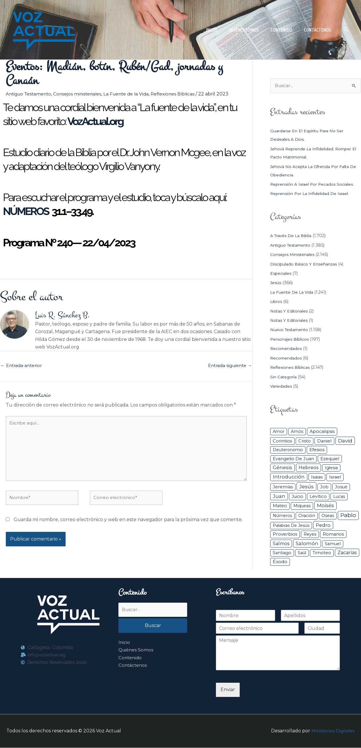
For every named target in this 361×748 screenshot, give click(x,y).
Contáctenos (133, 666)
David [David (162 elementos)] (345, 441)
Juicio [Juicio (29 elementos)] (297, 496)
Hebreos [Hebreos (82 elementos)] (308, 468)
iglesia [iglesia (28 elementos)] (331, 468)
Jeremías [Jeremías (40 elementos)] (283, 487)
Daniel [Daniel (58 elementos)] (324, 441)
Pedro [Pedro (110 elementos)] (323, 525)
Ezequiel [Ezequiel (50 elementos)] (329, 459)
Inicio (124, 643)
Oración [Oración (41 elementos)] (306, 516)
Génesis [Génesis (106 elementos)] (282, 468)
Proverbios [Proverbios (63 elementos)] (285, 534)
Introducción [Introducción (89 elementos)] (289, 477)
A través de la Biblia (292, 236)
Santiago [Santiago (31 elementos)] (282, 553)
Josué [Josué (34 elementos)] (341, 487)
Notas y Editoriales (289, 311)
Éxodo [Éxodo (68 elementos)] (280, 562)
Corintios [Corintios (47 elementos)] (282, 441)
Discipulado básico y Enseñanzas (305, 264)
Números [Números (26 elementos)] (282, 516)
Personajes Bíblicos (290, 339)
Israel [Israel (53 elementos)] (335, 477)
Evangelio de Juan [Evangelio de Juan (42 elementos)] (293, 459)
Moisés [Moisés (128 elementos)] (325, 506)
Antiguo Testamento (30, 94)
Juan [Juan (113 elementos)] (279, 496)
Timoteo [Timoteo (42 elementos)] (322, 553)
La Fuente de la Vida (131, 94)
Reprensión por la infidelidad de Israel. (311, 194)
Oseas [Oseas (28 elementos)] (328, 516)
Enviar (228, 690)
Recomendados (287, 349)
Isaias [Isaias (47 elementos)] (317, 477)
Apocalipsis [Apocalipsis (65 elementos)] (322, 431)
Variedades (281, 386)
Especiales (281, 274)
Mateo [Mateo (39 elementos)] (280, 506)
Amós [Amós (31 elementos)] (297, 431)
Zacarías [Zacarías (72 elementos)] (347, 553)
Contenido (130, 659)
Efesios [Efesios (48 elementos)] (316, 450)
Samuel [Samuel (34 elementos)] (333, 544)
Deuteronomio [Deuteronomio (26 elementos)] (288, 450)
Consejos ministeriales (81, 94)
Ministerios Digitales (332, 731)
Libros (277, 302)
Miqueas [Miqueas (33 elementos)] (302, 506)
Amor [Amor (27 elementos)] (278, 431)
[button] (346, 30)
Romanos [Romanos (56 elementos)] (333, 534)
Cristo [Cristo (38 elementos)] (304, 441)
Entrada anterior (23, 366)
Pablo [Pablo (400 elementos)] (348, 515)
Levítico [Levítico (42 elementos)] (318, 496)
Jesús (275, 283)
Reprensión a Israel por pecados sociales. (314, 184)
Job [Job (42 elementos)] (324, 487)
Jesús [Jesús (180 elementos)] (306, 487)
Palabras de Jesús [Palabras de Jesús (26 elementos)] (291, 525)
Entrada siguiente (228, 366)
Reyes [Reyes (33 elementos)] (310, 534)
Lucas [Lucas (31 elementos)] (339, 496)
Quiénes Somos (136, 651)
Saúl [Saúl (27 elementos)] (302, 553)
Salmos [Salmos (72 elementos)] (281, 544)
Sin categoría (284, 377)
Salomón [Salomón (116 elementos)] (307, 544)
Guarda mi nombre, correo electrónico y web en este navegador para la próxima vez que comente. (128, 526)
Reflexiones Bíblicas (180, 94)
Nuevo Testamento (290, 330)
